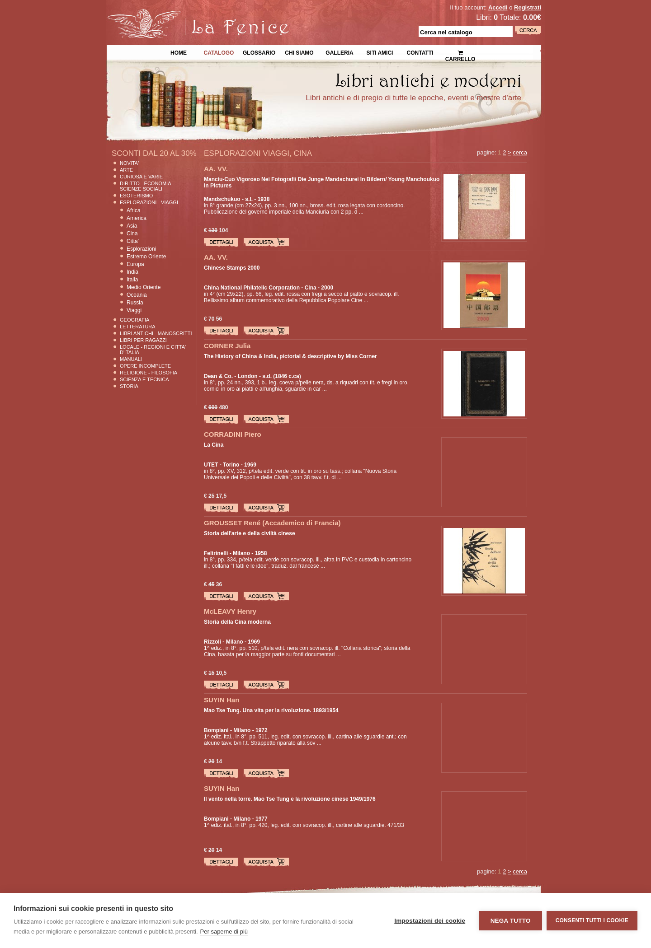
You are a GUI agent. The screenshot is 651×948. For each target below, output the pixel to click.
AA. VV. (216, 169)
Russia (135, 302)
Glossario (259, 52)
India (132, 272)
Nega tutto (510, 920)
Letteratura (138, 326)
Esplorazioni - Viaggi (149, 202)
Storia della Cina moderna (237, 622)
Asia (132, 226)
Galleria (339, 52)
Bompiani (216, 730)
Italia (132, 279)
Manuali (131, 359)
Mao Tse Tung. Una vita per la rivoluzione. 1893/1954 (271, 710)
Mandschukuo (222, 199)
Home (178, 52)
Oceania (137, 295)
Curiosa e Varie (141, 176)
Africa (134, 210)
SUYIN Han (221, 700)
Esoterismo (136, 195)
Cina (132, 233)
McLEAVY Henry (230, 611)
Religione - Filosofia (148, 372)
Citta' (133, 241)
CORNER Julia (227, 346)
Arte (126, 170)
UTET (211, 465)
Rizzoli (212, 642)
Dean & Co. (218, 376)
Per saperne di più (224, 931)
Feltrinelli (216, 553)
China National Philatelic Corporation (252, 288)
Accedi (498, 7)
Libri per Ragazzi (143, 340)
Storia (129, 386)
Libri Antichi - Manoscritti (156, 333)
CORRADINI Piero (232, 434)
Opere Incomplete (145, 366)
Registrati (527, 7)
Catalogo (219, 52)
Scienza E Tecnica (144, 379)
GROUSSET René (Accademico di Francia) (272, 523)
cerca (520, 152)
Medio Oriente (143, 287)
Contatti (420, 52)
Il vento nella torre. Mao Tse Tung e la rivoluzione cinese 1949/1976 (290, 799)
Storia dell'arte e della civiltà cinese (249, 533)
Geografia (134, 319)
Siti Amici (380, 52)
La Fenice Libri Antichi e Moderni (185, 13)
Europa (135, 264)
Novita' (129, 163)
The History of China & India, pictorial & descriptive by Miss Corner (290, 356)
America (136, 218)
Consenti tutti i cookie (592, 920)
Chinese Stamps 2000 (231, 268)
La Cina (213, 445)
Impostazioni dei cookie (429, 920)
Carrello (460, 52)
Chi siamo (299, 52)
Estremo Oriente (146, 256)
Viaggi (134, 310)
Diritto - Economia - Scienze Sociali (147, 186)
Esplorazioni (141, 249)
